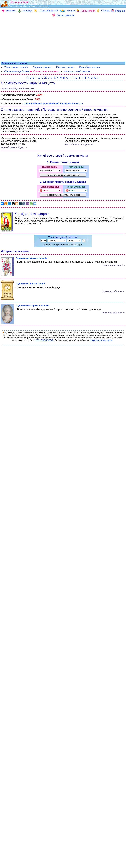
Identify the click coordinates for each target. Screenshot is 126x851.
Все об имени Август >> (79, 144)
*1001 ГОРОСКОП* (44, 340)
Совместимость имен (46, 71)
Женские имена (65, 67)
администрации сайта (101, 340)
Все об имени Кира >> (14, 147)
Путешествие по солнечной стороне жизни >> (53, 103)
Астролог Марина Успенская (17, 88)
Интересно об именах (77, 71)
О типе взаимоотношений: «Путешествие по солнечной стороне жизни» (54, 109)
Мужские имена (42, 67)
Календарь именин (90, 67)
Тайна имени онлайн (16, 67)
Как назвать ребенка (16, 71)
